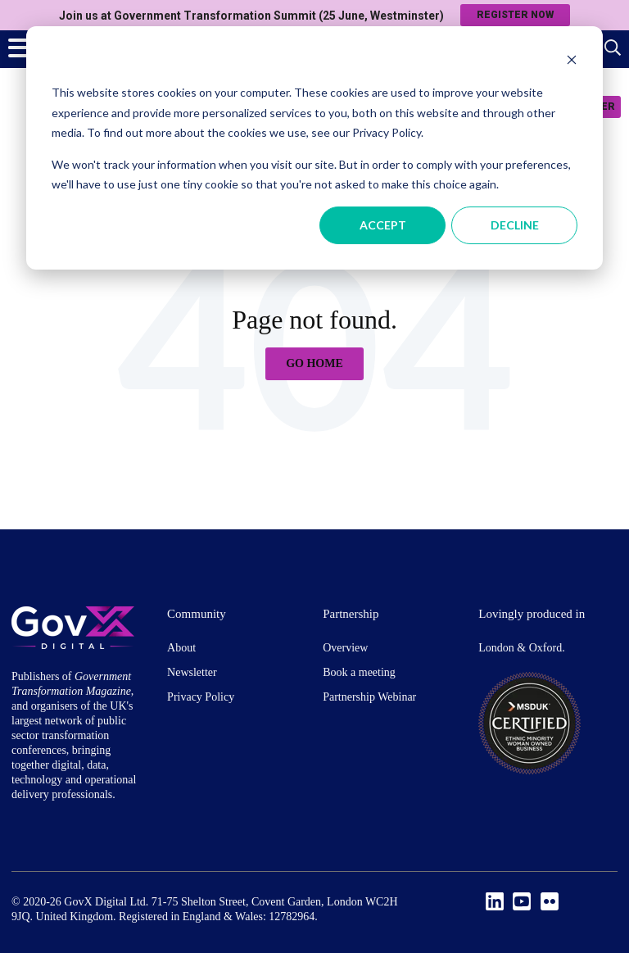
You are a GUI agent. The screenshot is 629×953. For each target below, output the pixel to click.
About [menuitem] (181, 648)
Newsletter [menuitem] (192, 672)
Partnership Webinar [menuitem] (369, 697)
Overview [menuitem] (345, 648)
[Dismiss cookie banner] (571, 62)
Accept (383, 225)
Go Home (314, 363)
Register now (515, 14)
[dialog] (314, 148)
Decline (515, 225)
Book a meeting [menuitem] (359, 672)
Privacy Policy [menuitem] (200, 697)
